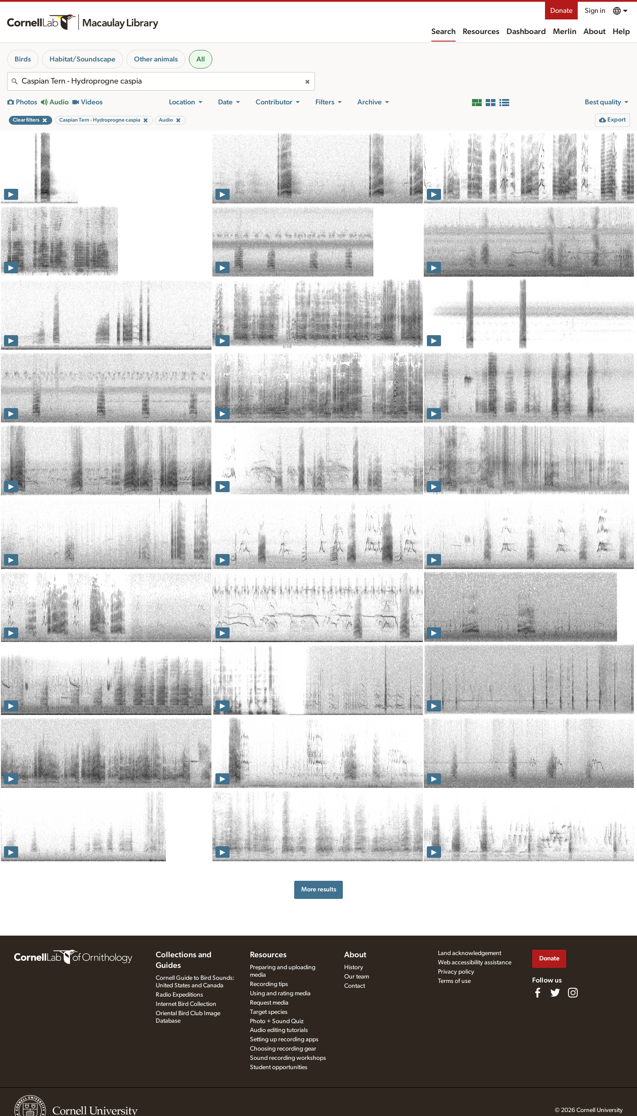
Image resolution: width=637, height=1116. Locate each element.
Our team (356, 977)
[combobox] (161, 81)
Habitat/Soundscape (82, 59)
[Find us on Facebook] (537, 992)
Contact (354, 986)
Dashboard (526, 32)
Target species (269, 1012)
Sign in (595, 10)
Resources (481, 32)
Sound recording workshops (288, 1058)
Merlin (564, 32)
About (594, 32)
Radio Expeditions (179, 995)
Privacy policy (456, 972)
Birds (23, 59)
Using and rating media (280, 993)
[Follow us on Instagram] (573, 992)
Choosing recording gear (283, 1049)
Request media (269, 1003)
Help (621, 32)
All (200, 59)
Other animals (156, 59)
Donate (561, 10)
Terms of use (454, 981)
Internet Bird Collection (186, 1004)
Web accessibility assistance (474, 962)
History (353, 967)
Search (443, 32)
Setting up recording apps (284, 1039)
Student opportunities (278, 1067)
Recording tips (269, 984)
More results (318, 889)
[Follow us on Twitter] (555, 992)
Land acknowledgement (469, 953)
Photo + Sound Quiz (276, 1021)
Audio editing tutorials (279, 1030)
